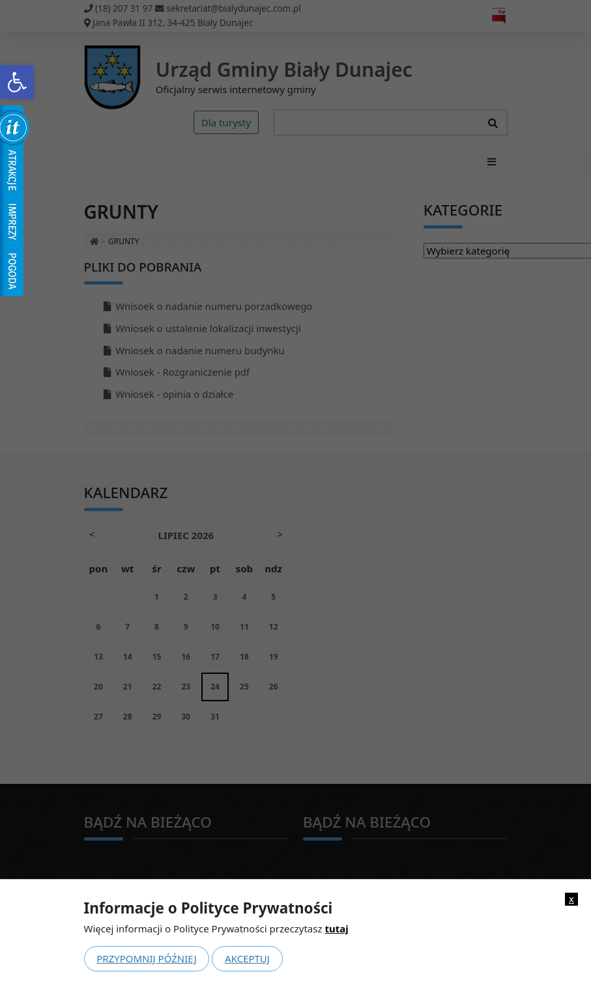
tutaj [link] (336, 928)
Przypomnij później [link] (146, 958)
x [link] (571, 899)
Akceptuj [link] (247, 958)
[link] (17, 82)
